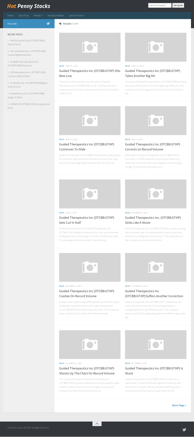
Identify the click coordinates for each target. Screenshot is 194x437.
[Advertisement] (29, 165)
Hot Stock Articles (56, 15)
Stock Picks (23, 15)
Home (10, 15)
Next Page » (179, 405)
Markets (37, 15)
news (61, 66)
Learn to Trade (76, 15)
